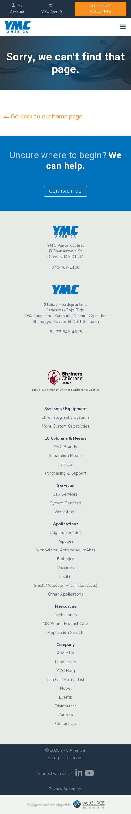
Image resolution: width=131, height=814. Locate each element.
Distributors (65, 706)
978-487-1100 (65, 267)
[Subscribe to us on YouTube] (89, 775)
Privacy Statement (65, 789)
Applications (65, 524)
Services (65, 485)
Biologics (65, 559)
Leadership (65, 662)
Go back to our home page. (44, 116)
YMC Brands (65, 447)
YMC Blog (65, 671)
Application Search (65, 632)
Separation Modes (66, 456)
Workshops (65, 512)
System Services (65, 503)
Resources (65, 606)
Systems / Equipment (65, 409)
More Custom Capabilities (65, 426)
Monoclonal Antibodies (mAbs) (65, 550)
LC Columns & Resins (65, 438)
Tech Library (65, 615)
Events (65, 697)
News (65, 688)
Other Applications (65, 594)
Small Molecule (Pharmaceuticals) (65, 585)
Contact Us (65, 191)
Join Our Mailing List (65, 679)
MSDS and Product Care (65, 624)
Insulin (65, 576)
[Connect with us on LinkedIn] (78, 775)
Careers (65, 715)
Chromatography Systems (65, 417)
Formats (65, 464)
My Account (17, 8)
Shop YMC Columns (100, 9)
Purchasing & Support (65, 473)
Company (65, 644)
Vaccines (65, 568)
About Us (65, 653)
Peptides (65, 541)
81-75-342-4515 (65, 332)
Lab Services (65, 494)
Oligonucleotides (65, 532)
